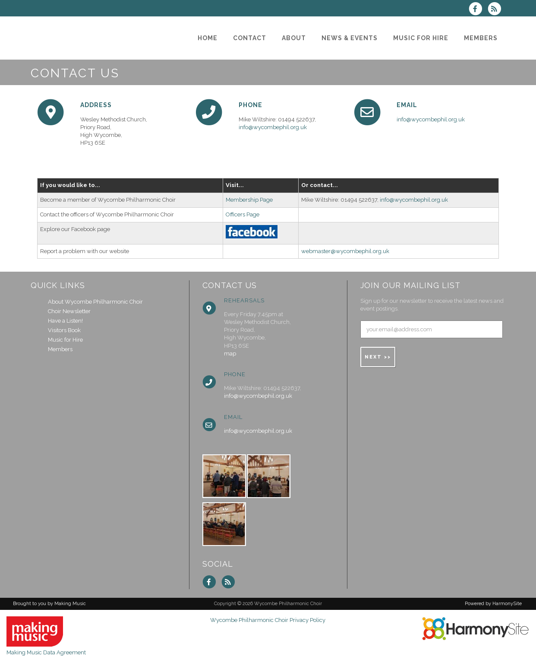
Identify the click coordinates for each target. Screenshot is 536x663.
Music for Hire (65, 339)
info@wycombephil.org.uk (273, 127)
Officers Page (242, 214)
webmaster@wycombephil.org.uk (345, 251)
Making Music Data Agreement (46, 652)
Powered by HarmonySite (493, 603)
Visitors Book (64, 330)
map (230, 353)
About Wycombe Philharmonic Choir (95, 301)
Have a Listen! (65, 320)
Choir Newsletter (69, 311)
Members (60, 349)
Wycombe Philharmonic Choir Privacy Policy (267, 620)
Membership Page (249, 200)
